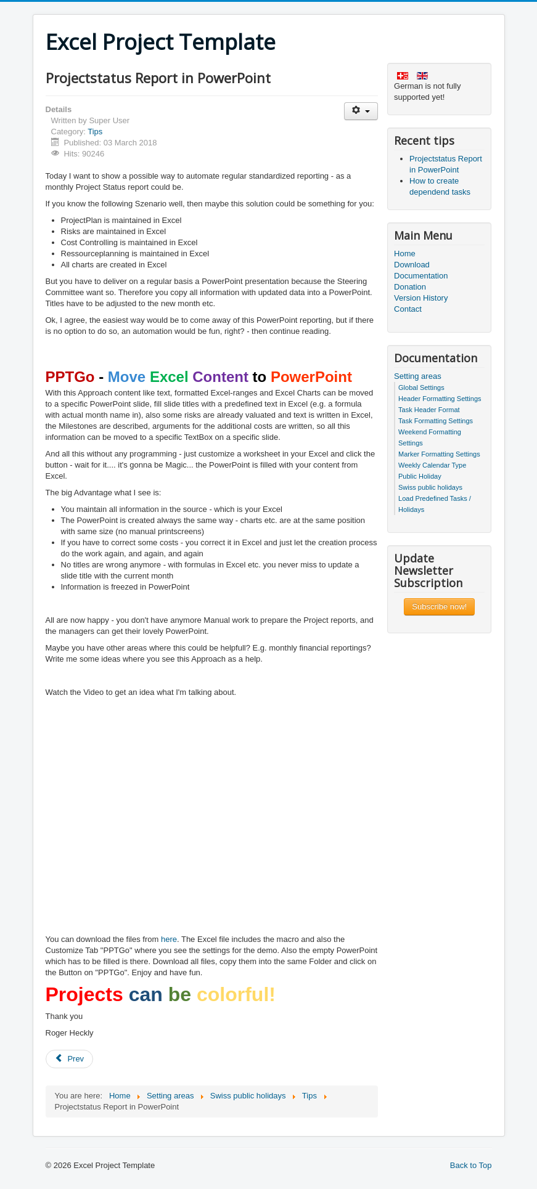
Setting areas (417, 376)
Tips (95, 131)
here (169, 939)
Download (412, 264)
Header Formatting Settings (440, 398)
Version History (421, 297)
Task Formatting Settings (435, 420)
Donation (410, 286)
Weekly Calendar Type (432, 465)
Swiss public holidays (430, 487)
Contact (408, 309)
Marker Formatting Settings (439, 454)
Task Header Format (429, 409)
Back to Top (471, 1165)
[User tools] (361, 111)
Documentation (421, 275)
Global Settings (421, 387)
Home (405, 253)
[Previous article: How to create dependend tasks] (70, 1059)
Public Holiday (419, 476)
